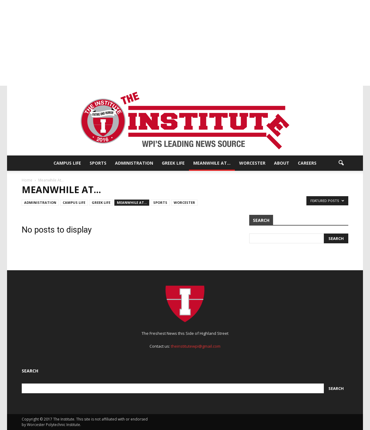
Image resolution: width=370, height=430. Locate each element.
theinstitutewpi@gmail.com (195, 346)
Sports (98, 163)
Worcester (252, 163)
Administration (134, 163)
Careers (307, 163)
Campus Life (67, 163)
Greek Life (173, 163)
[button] (341, 163)
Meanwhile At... (132, 202)
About (281, 163)
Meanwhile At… (212, 163)
